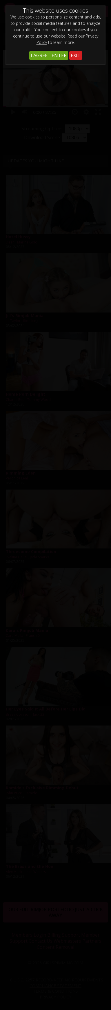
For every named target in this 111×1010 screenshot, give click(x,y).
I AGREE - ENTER (49, 55)
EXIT (76, 55)
